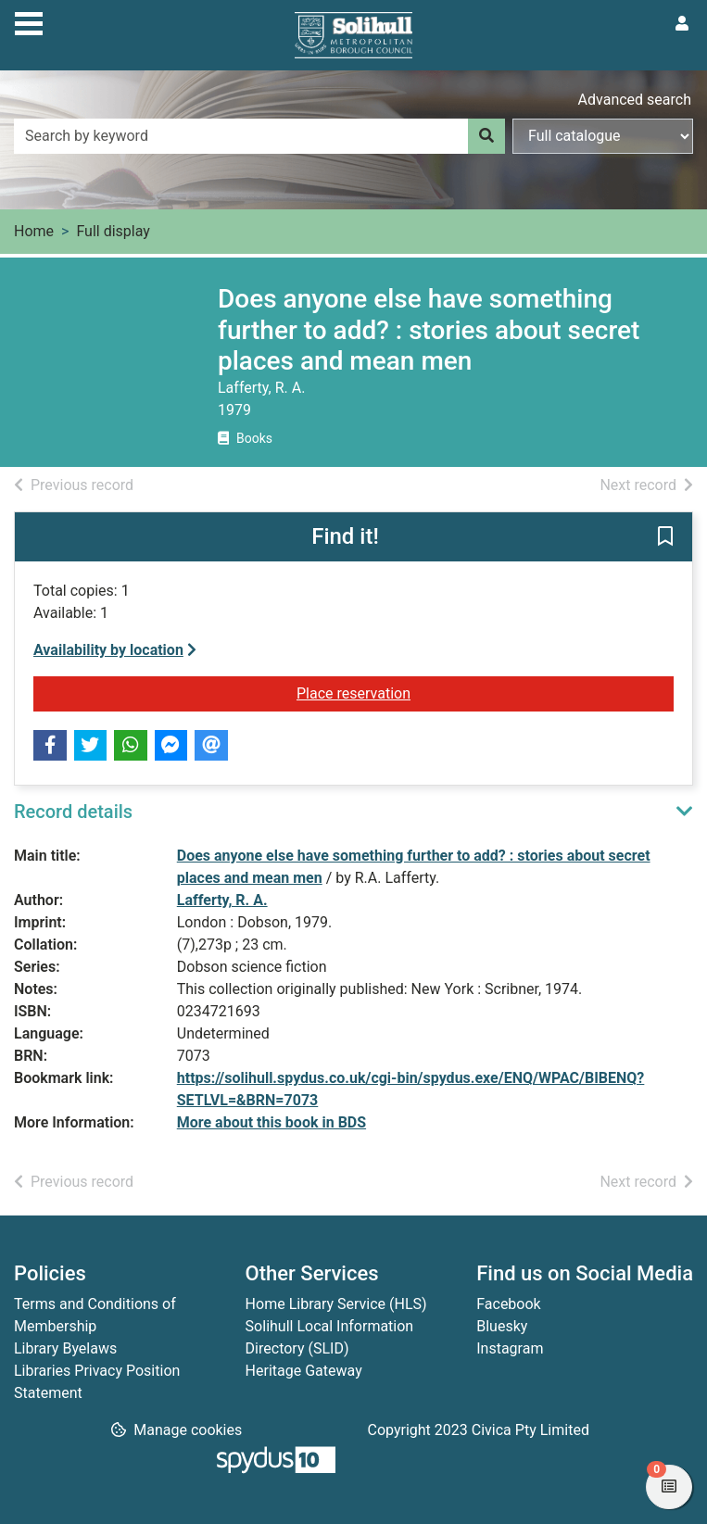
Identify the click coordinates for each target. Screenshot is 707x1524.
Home (34, 231)
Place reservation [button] (485, 692)
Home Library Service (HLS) (336, 1304)
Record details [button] (73, 811)
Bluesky (501, 1326)
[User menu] (682, 24)
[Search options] (602, 136)
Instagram (509, 1348)
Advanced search (634, 99)
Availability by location (114, 650)
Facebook (508, 1304)
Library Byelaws (65, 1348)
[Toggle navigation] (29, 21)
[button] (665, 537)
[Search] (486, 136)
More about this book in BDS (271, 1122)
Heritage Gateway (304, 1370)
